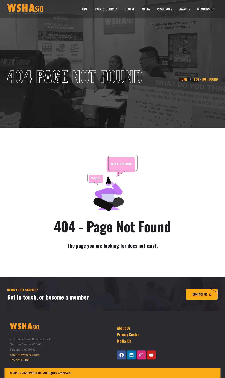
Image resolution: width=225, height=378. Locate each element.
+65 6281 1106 (20, 360)
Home (84, 9)
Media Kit (124, 341)
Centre (130, 9)
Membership (205, 9)
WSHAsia (35, 373)
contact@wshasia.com (25, 355)
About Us (123, 328)
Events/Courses (106, 9)
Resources (164, 9)
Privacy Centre (128, 334)
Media (146, 9)
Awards (184, 9)
